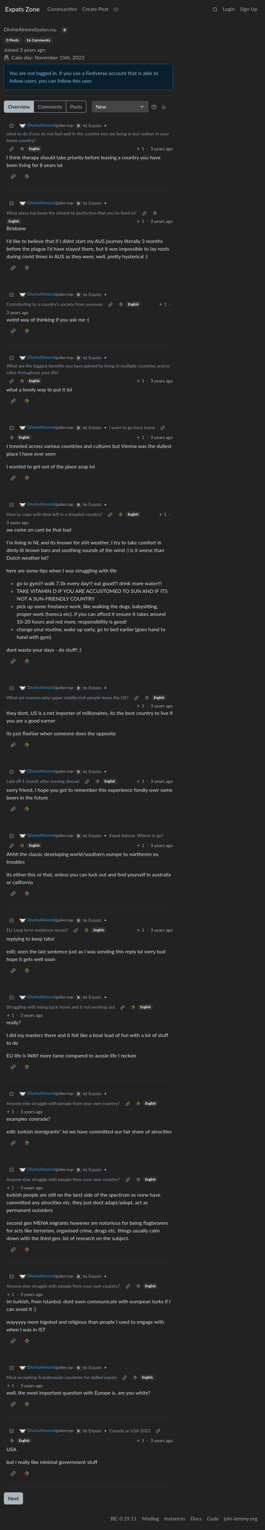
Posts (76, 106)
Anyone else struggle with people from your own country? (63, 1103)
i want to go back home (132, 427)
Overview (19, 106)
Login (229, 9)
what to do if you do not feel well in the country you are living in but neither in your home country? (87, 137)
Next (13, 1498)
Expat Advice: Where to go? (136, 835)
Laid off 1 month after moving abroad (42, 781)
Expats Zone (22, 9)
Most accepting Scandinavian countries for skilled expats (61, 1377)
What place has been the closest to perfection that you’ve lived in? (71, 213)
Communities (62, 9)
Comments (50, 106)
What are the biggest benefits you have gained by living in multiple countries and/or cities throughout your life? (88, 369)
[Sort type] (120, 107)
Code (213, 1518)
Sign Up (248, 9)
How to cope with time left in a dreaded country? (54, 514)
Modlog (150, 1518)
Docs (196, 1518)
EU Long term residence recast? (37, 930)
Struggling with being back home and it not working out (60, 1007)
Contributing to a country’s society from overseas (54, 304)
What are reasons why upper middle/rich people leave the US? (67, 697)
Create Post (95, 9)
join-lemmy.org (240, 1518)
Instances (174, 1518)
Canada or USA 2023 (129, 1430)
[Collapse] (11, 125)
